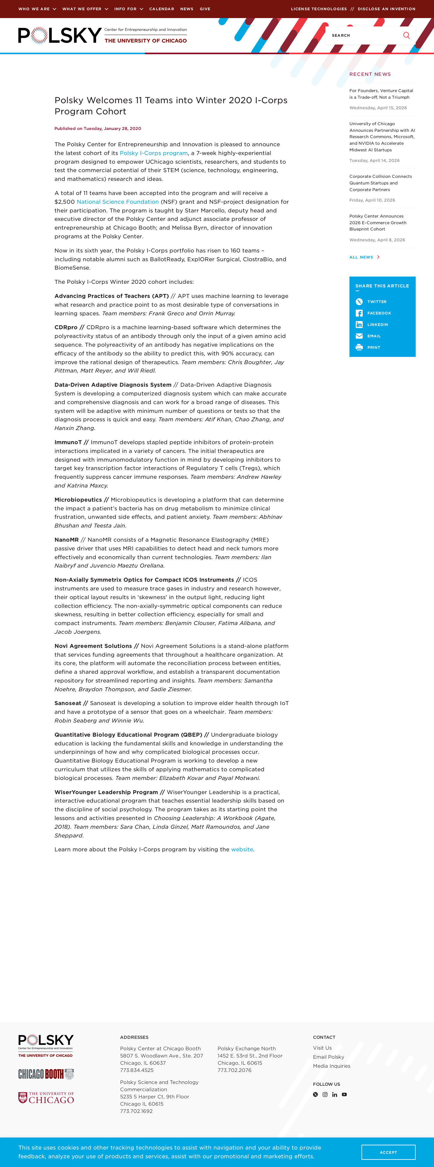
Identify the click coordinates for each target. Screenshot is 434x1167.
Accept (388, 1152)
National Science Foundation (118, 202)
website (242, 849)
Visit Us (322, 1048)
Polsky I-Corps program (154, 153)
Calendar (161, 9)
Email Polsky (328, 1057)
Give (205, 9)
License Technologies (319, 9)
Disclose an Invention (387, 9)
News (187, 9)
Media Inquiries (331, 1066)
